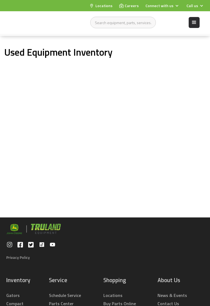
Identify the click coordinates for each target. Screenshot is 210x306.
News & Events (172, 295)
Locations (112, 295)
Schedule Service (65, 295)
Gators (13, 295)
